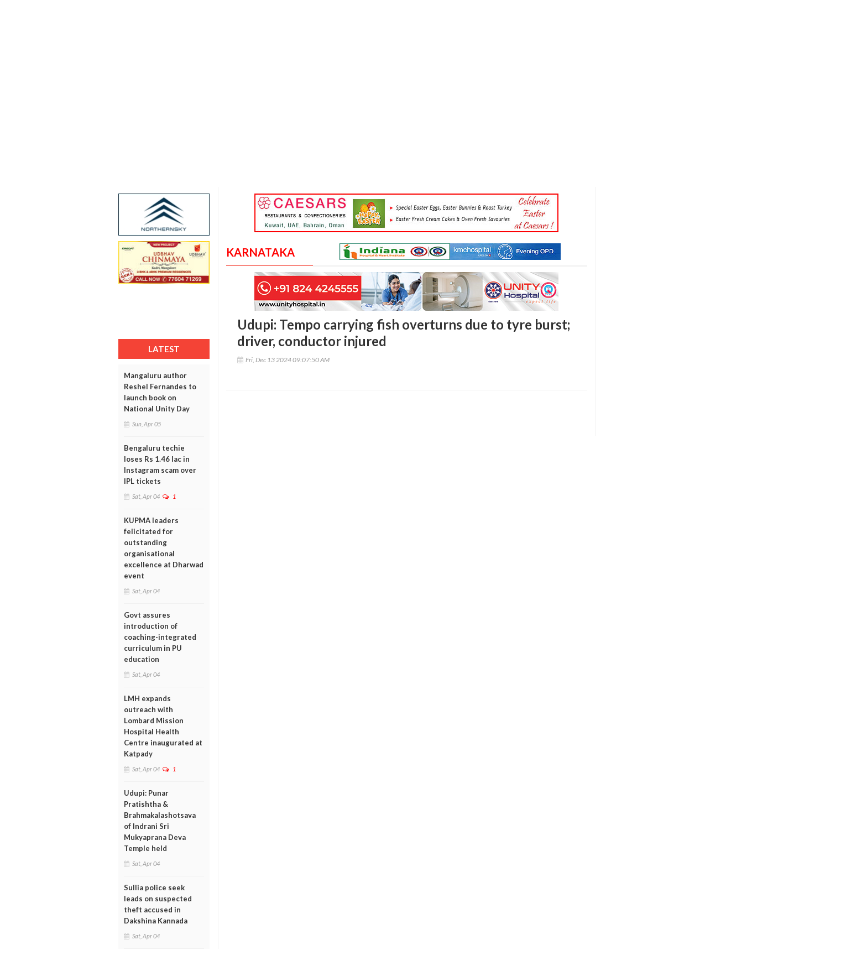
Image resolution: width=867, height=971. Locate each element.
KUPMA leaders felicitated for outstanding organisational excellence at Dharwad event (163, 548)
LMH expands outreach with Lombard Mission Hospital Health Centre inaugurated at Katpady (163, 726)
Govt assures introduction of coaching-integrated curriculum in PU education (160, 637)
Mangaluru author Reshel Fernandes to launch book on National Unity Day (160, 392)
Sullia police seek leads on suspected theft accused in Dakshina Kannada (158, 904)
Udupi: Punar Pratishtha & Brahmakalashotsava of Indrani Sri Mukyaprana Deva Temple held (160, 821)
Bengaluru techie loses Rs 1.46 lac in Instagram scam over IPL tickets (160, 464)
